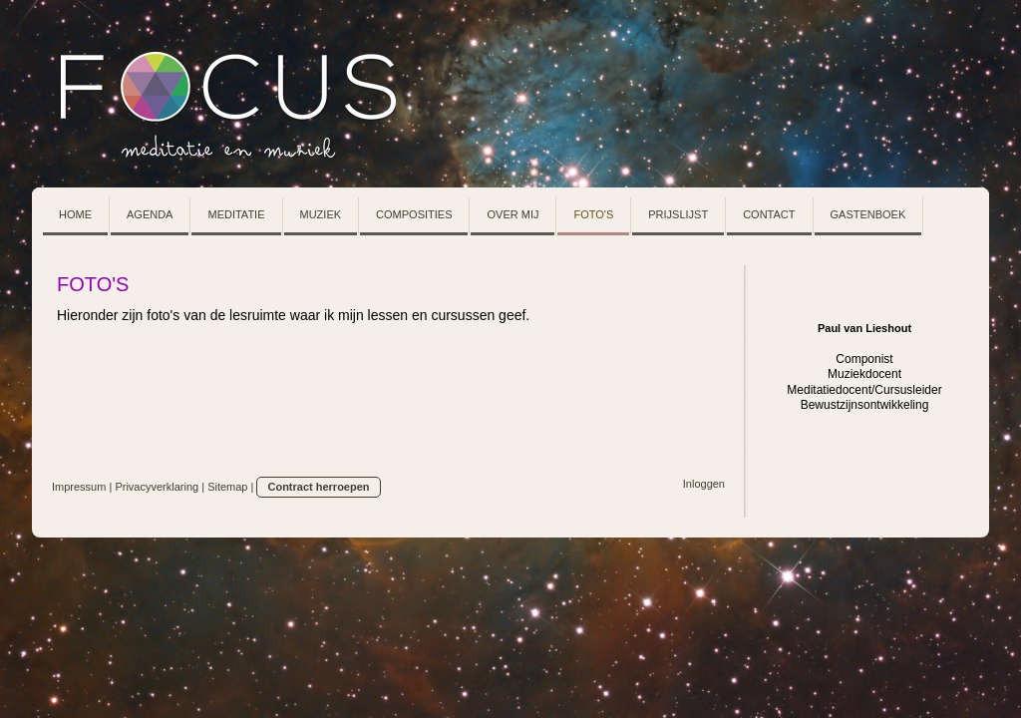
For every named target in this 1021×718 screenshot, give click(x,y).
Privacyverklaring (156, 487)
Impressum (79, 487)
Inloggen (704, 484)
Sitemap (227, 487)
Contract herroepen (318, 487)
